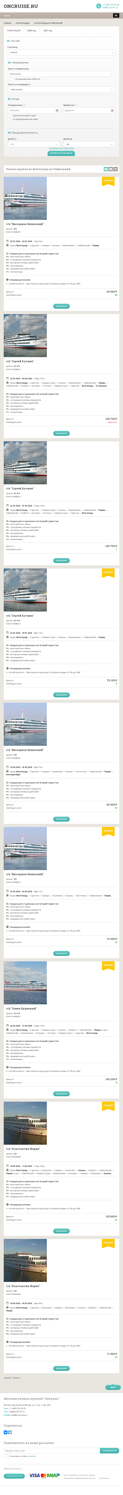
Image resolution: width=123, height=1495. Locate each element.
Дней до (67, 138)
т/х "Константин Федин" (23, 1148)
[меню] (116, 15)
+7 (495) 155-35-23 (110, 4)
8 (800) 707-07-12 (110, 7)
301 (15, 228)
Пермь (96, 245)
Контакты (104, 1478)
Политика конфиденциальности (79, 1478)
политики (31, 1456)
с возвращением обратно (27, 79)
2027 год (48, 30)
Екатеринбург (13, 774)
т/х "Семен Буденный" (21, 1008)
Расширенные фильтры (61, 148)
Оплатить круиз (14, 1476)
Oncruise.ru (21, 6)
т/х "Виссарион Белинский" (25, 224)
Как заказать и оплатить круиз (79, 1475)
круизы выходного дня (24, 115)
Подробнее (61, 306)
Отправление (15, 105)
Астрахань (101, 385)
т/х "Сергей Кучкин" (20, 361)
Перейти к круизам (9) (61, 153)
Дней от (12, 138)
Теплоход (12, 47)
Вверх (113, 1387)
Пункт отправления (18, 68)
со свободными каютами (25, 119)
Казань (82, 1170)
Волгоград (21, 245)
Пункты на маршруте (19, 84)
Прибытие (68, 105)
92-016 (17, 366)
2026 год (31, 30)
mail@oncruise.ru (19, 1415)
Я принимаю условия (22, 1456)
